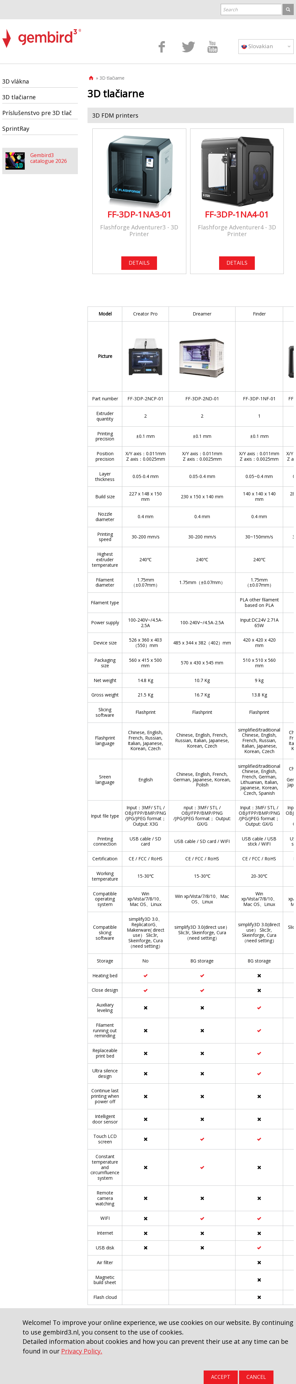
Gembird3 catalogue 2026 (48, 158)
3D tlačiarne (19, 97)
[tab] (191, 115)
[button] (191, 115)
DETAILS (139, 262)
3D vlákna (15, 81)
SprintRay (15, 128)
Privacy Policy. (81, 1351)
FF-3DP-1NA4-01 (237, 214)
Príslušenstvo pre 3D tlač (37, 113)
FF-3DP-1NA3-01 (139, 214)
